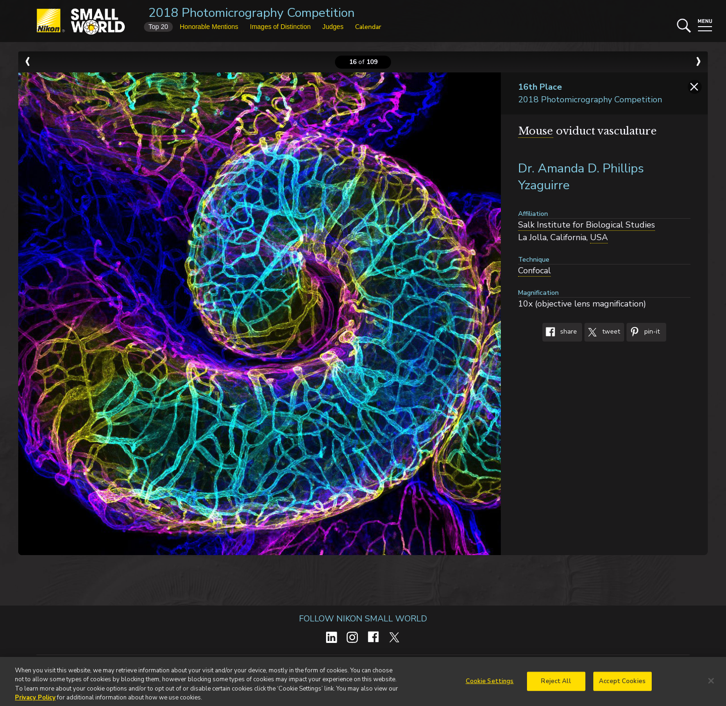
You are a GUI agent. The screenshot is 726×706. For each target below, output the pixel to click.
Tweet (602, 332)
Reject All (555, 684)
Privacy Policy (35, 701)
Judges (332, 26)
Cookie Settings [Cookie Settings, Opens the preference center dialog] (490, 684)
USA (599, 237)
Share (559, 332)
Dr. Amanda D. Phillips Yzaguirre (581, 177)
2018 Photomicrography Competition (252, 12)
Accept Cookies (622, 684)
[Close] (711, 683)
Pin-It (643, 332)
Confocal (534, 270)
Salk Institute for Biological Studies (586, 224)
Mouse (535, 131)
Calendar (368, 26)
